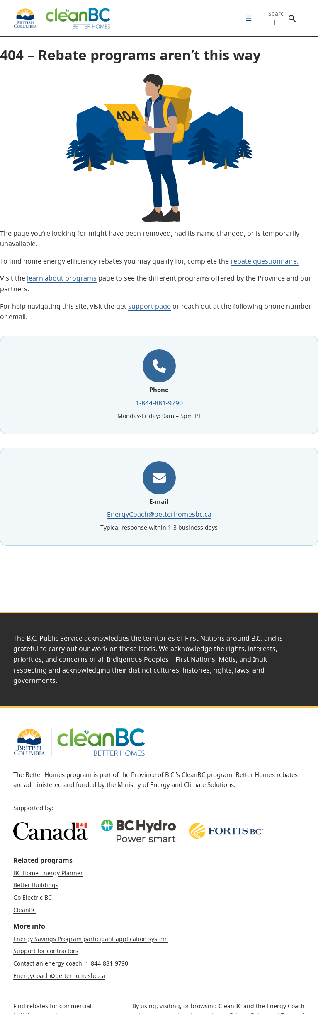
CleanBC (24, 910)
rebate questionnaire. (265, 261)
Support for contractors (45, 951)
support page (149, 306)
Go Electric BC (32, 897)
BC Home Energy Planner (48, 873)
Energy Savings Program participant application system (90, 939)
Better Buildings (35, 885)
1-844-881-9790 (159, 402)
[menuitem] (247, 18)
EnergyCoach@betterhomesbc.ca (159, 514)
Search (276, 18)
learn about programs (62, 278)
